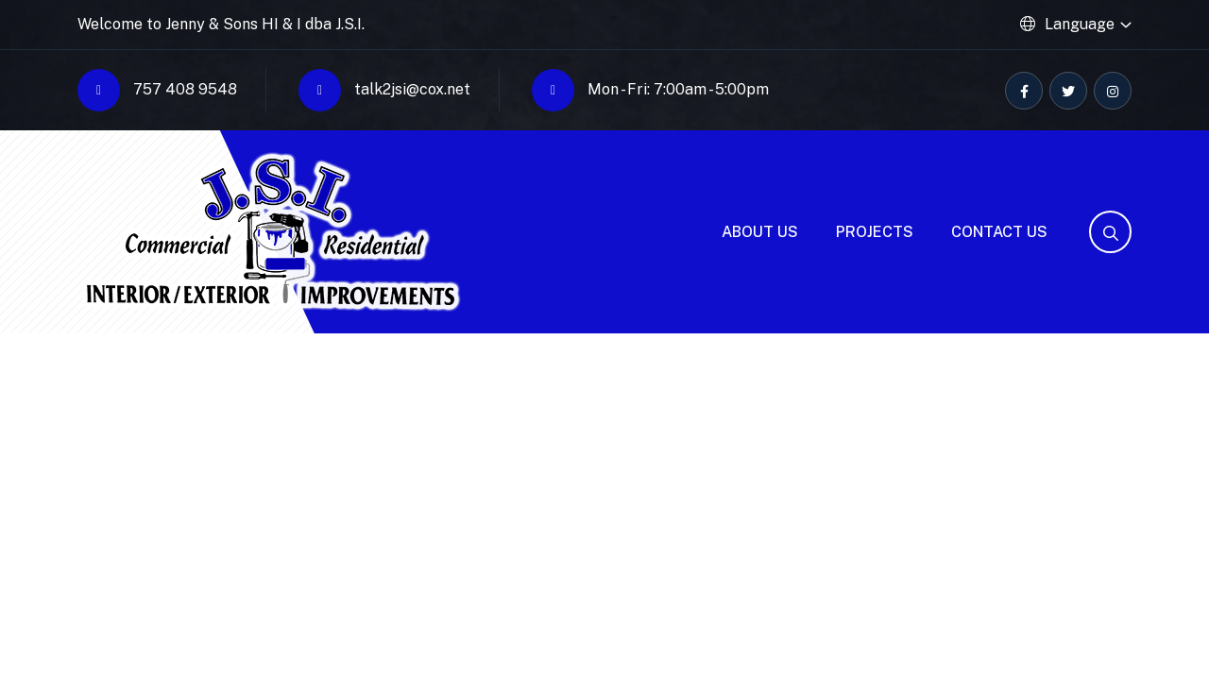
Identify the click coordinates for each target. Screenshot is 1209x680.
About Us (760, 232)
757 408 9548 (157, 90)
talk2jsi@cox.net (384, 90)
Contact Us (999, 232)
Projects (874, 232)
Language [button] (1080, 24)
